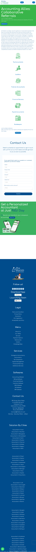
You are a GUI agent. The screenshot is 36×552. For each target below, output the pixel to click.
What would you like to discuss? (11, 185)
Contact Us (18, 396)
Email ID (6, 174)
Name (6, 164)
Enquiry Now (7, 169)
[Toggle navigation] (33, 2)
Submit (18, 193)
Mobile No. (7, 179)
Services (18, 351)
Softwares (18, 373)
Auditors (18, 74)
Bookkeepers (18, 124)
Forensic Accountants (18, 87)
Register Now (12, 217)
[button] (22, 2)
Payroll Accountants (18, 112)
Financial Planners (18, 99)
